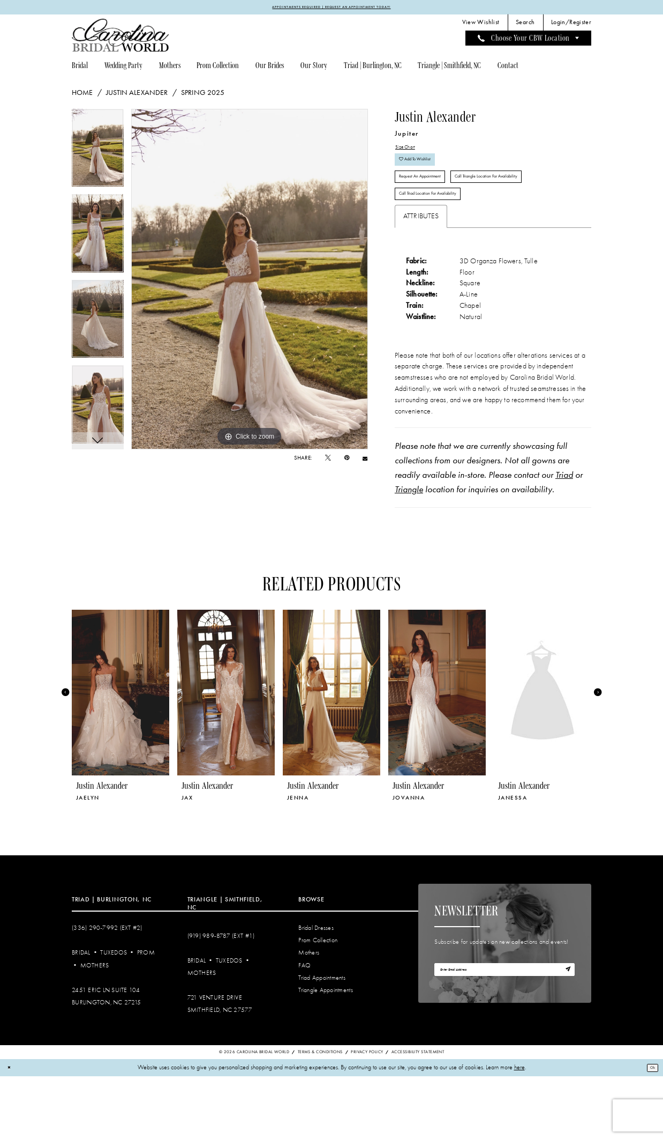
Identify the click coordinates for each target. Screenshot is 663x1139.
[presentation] (120, 755)
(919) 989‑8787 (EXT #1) (221, 998)
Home (82, 95)
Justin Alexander (137, 95)
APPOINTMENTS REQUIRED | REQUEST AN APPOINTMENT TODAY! (331, 8)
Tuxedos (113, 1015)
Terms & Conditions (320, 1114)
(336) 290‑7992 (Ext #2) (107, 990)
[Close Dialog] (11, 1130)
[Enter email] (504, 1036)
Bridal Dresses (316, 990)
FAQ (304, 1027)
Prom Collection (317, 1003)
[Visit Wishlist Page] (480, 25)
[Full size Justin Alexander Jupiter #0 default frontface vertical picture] (249, 282)
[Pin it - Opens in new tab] (347, 460)
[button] (571, 25)
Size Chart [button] (410, 151)
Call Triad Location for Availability (444, 253)
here (519, 1130)
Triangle (409, 551)
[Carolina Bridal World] (120, 38)
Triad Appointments (321, 1040)
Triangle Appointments (325, 1052)
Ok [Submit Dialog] (649, 1130)
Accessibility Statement (417, 1114)
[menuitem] (480, 25)
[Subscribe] (565, 1035)
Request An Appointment (432, 199)
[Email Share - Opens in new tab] (365, 460)
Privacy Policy (367, 1114)
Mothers (94, 1027)
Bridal (81, 1015)
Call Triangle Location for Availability (448, 226)
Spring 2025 (202, 95)
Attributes (421, 279)
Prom (146, 1015)
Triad (564, 537)
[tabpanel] (98, 154)
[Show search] (525, 25)
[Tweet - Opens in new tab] (328, 460)
